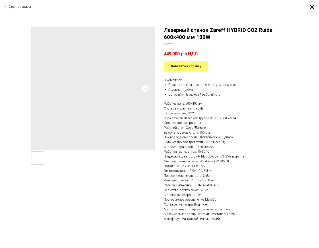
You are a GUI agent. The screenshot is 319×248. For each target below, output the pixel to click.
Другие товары (19, 6)
